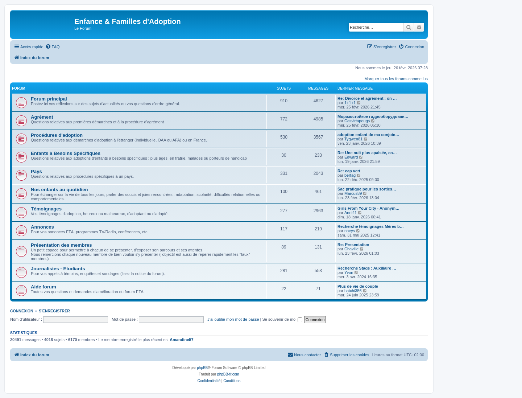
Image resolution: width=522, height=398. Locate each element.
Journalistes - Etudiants (58, 268)
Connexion (21, 311)
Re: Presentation (353, 244)
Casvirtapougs (357, 121)
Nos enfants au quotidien (59, 189)
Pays (36, 171)
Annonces (42, 227)
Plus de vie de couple (357, 286)
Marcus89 (353, 193)
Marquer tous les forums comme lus (396, 79)
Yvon (348, 272)
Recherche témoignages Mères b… (370, 226)
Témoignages (46, 209)
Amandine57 (181, 339)
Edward (351, 157)
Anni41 (350, 212)
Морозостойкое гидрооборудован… (373, 116)
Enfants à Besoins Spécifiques (65, 153)
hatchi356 (353, 290)
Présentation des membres (61, 245)
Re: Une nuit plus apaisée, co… (367, 153)
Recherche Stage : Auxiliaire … (366, 268)
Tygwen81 (353, 139)
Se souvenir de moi (282, 319)
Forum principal (49, 99)
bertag (350, 175)
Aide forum (43, 287)
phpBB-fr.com (228, 374)
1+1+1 (350, 102)
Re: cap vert (348, 171)
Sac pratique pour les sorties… (366, 189)
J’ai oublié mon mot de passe (233, 319)
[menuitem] (52, 46)
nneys (349, 231)
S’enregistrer (54, 311)
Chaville (351, 249)
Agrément (42, 117)
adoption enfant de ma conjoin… (368, 134)
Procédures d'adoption (57, 135)
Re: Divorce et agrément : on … (367, 98)
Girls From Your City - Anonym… (368, 208)
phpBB (202, 368)
